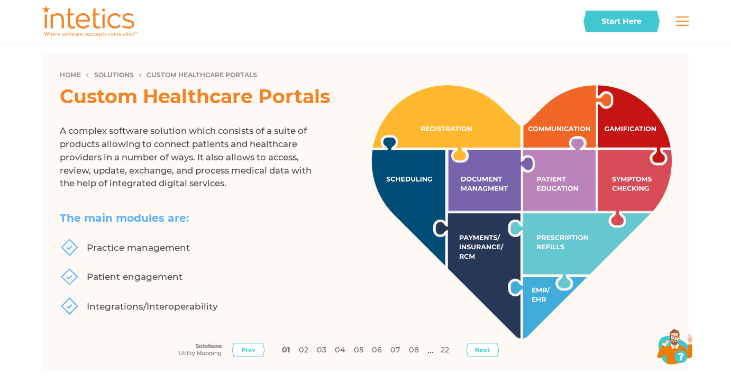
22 (445, 350)
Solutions (114, 75)
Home (70, 75)
